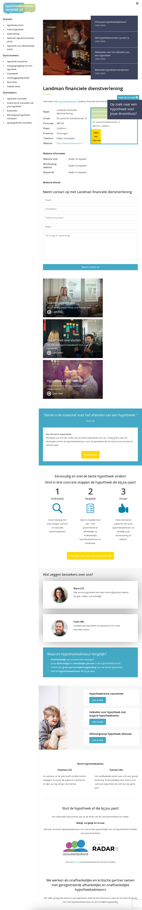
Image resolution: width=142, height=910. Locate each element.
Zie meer (113, 893)
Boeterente (12, 110)
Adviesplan (90, 373)
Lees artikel (97, 618)
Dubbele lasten (13, 86)
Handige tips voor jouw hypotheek (90, 474)
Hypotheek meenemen (17, 61)
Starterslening (13, 33)
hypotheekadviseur (68, 101)
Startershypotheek (15, 29)
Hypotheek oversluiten (17, 98)
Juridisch (110, 905)
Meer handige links (52, 866)
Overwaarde (12, 73)
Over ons (80, 873)
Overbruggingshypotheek (18, 78)
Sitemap (86, 905)
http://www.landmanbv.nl (69, 143)
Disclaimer (98, 905)
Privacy (131, 905)
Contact (79, 870)
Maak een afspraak (95, 136)
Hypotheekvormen (15, 25)
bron (76, 780)
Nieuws (121, 905)
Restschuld (12, 82)
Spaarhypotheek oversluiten (19, 122)
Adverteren (81, 866)
